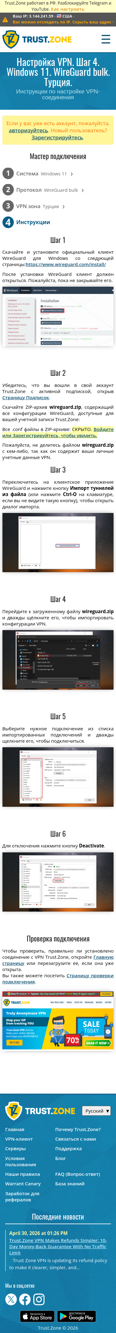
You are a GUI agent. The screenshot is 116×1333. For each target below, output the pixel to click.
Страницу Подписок (25, 397)
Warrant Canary (23, 1183)
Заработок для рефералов (22, 1196)
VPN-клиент (19, 1139)
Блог (60, 1158)
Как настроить (67, 9)
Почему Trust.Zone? (78, 1129)
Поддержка (68, 1148)
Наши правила (22, 1174)
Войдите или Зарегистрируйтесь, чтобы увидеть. (58, 432)
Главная (14, 1129)
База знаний (69, 1183)
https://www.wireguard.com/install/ (66, 264)
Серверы (15, 1148)
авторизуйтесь (28, 130)
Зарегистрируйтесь (57, 137)
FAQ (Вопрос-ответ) (77, 1174)
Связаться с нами (75, 1139)
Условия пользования (20, 1161)
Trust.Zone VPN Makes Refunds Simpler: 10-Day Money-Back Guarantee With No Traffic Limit (58, 1246)
